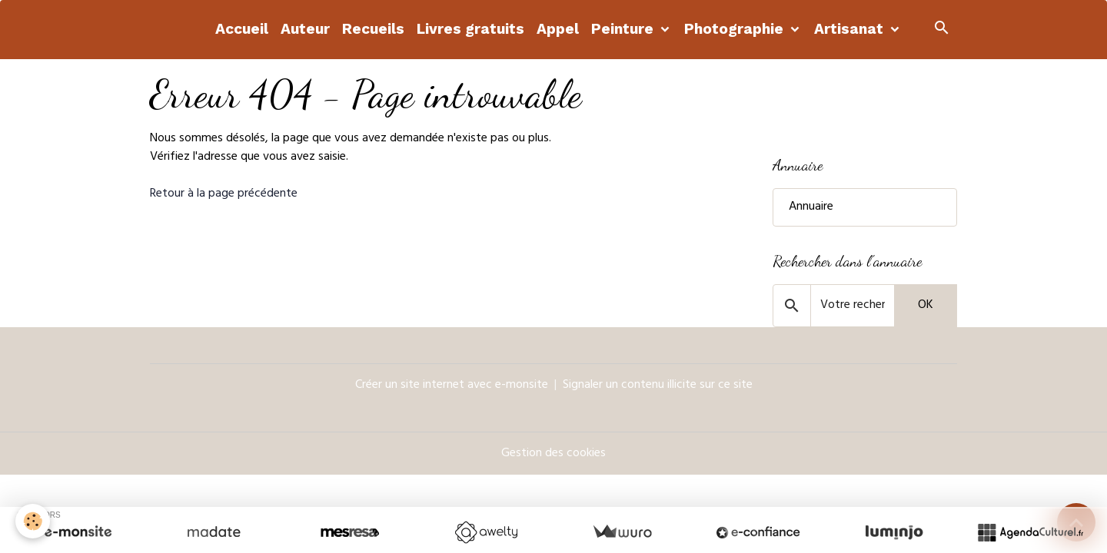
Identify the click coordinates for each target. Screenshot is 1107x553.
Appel (558, 29)
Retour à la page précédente (224, 194)
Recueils (373, 29)
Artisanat (850, 29)
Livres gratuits (470, 29)
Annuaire (811, 207)
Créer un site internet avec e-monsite (451, 385)
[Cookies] (32, 521)
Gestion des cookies (553, 454)
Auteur (305, 29)
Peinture (624, 29)
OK (925, 305)
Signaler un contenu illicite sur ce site (658, 385)
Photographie (735, 29)
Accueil (241, 29)
